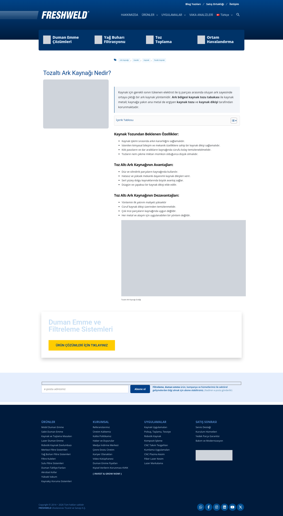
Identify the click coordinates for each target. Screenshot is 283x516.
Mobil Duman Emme (52, 427)
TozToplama (163, 39)
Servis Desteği (203, 427)
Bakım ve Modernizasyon (209, 440)
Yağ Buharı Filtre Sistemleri (56, 454)
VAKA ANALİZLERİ (201, 15)
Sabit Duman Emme (52, 431)
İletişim (234, 4)
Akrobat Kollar (49, 472)
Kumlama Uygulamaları (157, 449)
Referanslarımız (101, 427)
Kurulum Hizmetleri (206, 431)
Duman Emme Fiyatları (105, 463)
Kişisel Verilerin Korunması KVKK (110, 467)
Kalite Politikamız (102, 436)
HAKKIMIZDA (129, 15)
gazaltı (136, 60)
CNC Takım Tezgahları (156, 445)
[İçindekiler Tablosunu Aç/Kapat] (232, 121)
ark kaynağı (124, 60)
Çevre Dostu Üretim (103, 449)
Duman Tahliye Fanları (53, 467)
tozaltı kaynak (159, 60)
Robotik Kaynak (152, 436)
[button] (238, 15)
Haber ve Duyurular (103, 440)
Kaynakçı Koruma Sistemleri (56, 481)
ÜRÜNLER (148, 15)
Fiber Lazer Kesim (154, 458)
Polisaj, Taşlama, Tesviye (157, 431)
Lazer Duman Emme (52, 440)
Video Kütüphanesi (103, 458)
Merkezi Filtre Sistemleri (54, 449)
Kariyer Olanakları (102, 454)
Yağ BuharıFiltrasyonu (114, 39)
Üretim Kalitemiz (102, 431)
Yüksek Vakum (49, 476)
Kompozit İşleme (153, 440)
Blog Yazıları (193, 4)
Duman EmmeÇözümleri (66, 39)
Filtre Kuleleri (48, 458)
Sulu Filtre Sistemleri (52, 463)
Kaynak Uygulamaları (155, 427)
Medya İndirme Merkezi (106, 445)
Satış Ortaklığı (215, 4)
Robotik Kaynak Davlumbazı (56, 445)
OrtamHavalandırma (220, 39)
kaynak (146, 60)
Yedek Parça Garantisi (207, 436)
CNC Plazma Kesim (154, 454)
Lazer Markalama (153, 463)
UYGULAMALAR (172, 15)
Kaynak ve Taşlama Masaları (56, 436)
